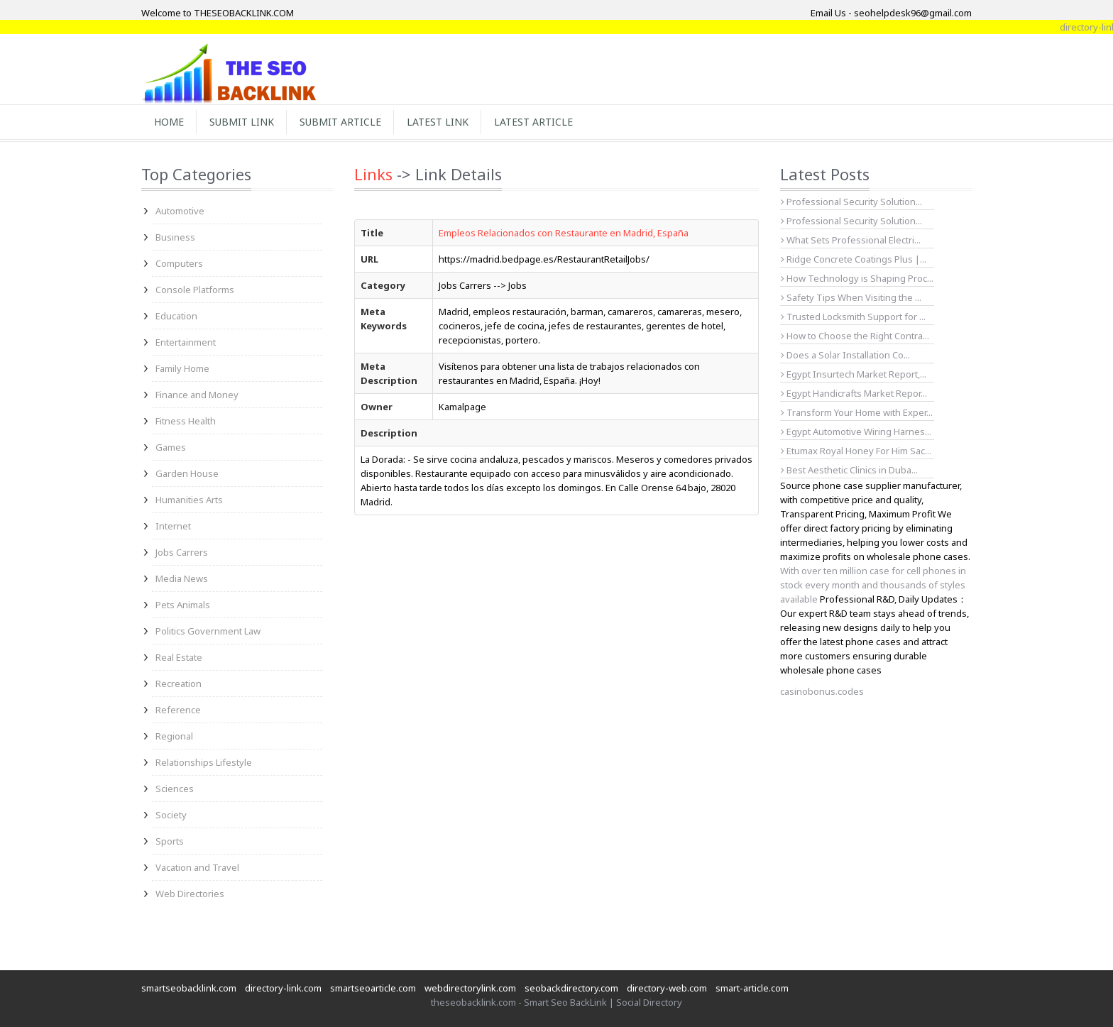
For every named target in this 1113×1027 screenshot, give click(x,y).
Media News (181, 578)
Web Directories (189, 893)
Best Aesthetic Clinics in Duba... (849, 469)
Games (170, 447)
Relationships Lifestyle (203, 762)
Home (169, 121)
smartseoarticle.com (373, 988)
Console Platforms (194, 289)
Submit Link (241, 121)
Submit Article (340, 121)
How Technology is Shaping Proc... (857, 278)
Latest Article (533, 121)
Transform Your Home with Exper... (857, 412)
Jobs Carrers (181, 552)
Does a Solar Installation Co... (845, 354)
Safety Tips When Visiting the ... (851, 297)
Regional (174, 736)
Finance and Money (196, 394)
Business (175, 237)
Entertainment (185, 342)
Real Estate (178, 657)
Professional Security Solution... (851, 201)
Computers (179, 263)
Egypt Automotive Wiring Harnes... (856, 431)
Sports (169, 841)
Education (176, 315)
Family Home (182, 368)
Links (373, 174)
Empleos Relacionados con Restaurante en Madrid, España (564, 232)
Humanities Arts (189, 499)
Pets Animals (182, 604)
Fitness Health (185, 420)
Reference (178, 709)
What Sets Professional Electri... (851, 240)
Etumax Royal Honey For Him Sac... (856, 450)
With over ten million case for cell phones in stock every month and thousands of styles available (873, 584)
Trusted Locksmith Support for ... (853, 316)
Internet (173, 526)
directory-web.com (667, 988)
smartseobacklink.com (188, 988)
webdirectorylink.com (470, 988)
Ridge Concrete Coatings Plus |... (853, 259)
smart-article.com (752, 988)
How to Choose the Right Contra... (855, 335)
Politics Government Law (208, 631)
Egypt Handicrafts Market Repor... (854, 393)
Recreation (178, 683)
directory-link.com (283, 988)
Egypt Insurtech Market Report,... (853, 374)
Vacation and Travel (197, 867)
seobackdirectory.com (571, 988)
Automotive (179, 210)
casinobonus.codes (822, 691)
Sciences (174, 788)
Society (171, 814)
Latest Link (437, 121)
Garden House (187, 473)
